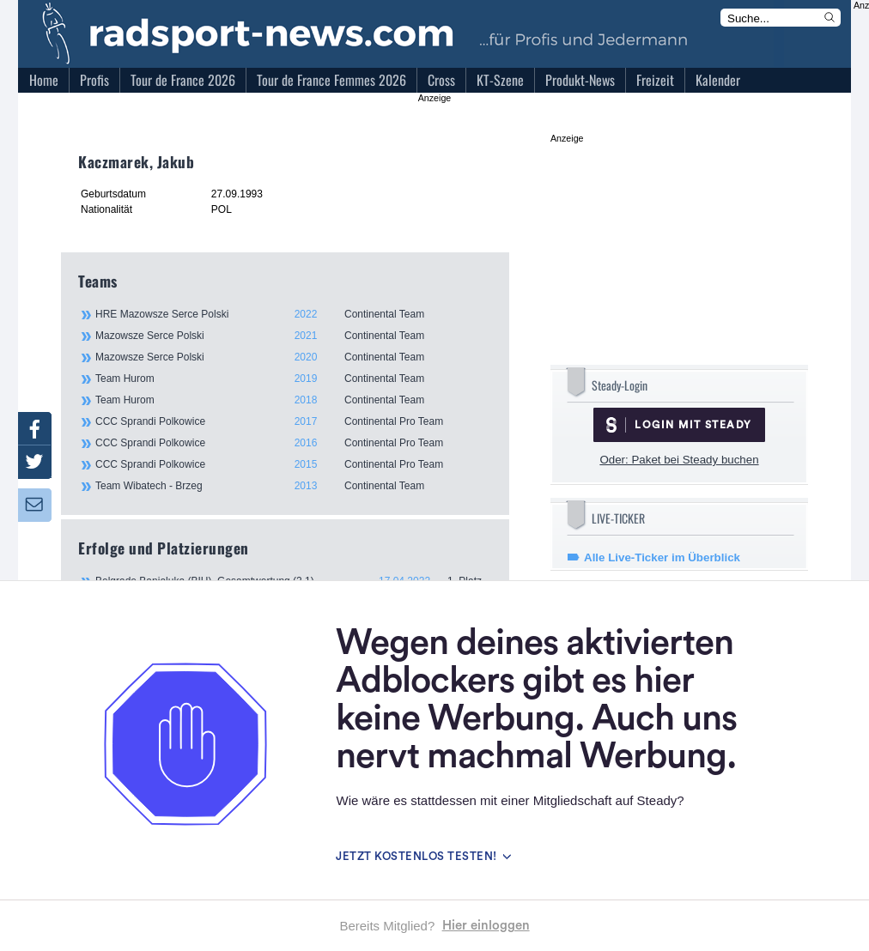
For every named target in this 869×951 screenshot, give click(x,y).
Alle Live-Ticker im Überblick (662, 557)
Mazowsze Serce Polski (292, 336)
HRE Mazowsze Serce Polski (292, 314)
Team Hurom (292, 379)
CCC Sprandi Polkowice (292, 421)
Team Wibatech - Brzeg (292, 486)
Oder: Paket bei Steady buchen (678, 459)
